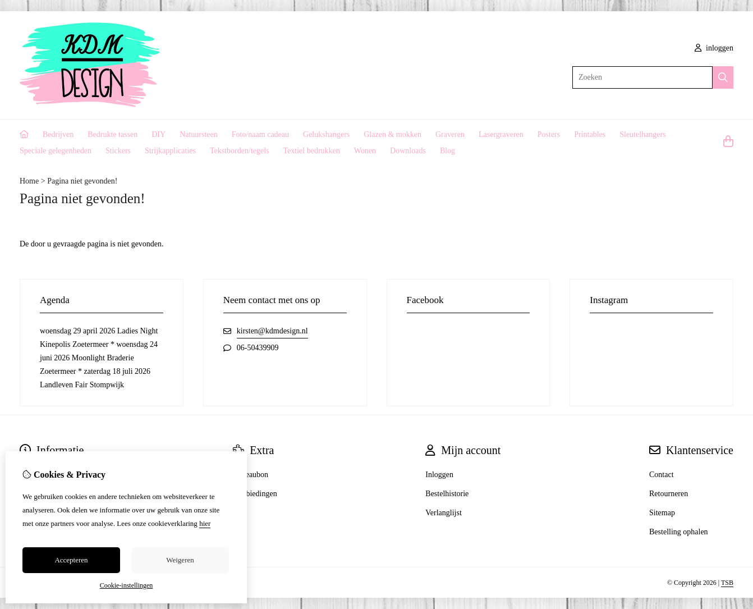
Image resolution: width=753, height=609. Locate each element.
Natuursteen (199, 134)
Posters (549, 134)
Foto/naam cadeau (260, 134)
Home (29, 181)
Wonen (365, 150)
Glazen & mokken (392, 134)
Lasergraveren (501, 134)
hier (204, 523)
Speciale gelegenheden (55, 150)
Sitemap (662, 513)
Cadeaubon (250, 474)
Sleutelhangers (642, 134)
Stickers (118, 150)
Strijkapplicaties (170, 150)
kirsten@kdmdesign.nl (272, 331)
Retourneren (668, 493)
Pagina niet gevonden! (82, 181)
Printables (589, 134)
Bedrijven (58, 134)
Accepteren (71, 560)
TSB (727, 583)
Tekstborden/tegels (239, 150)
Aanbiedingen (255, 493)
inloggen (714, 48)
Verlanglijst (443, 513)
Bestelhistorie (447, 493)
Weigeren (180, 560)
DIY (158, 134)
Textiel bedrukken (311, 150)
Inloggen (439, 474)
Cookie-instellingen (126, 585)
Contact (661, 474)
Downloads (408, 150)
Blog (447, 150)
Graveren (450, 134)
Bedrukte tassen (112, 134)
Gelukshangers (326, 134)
